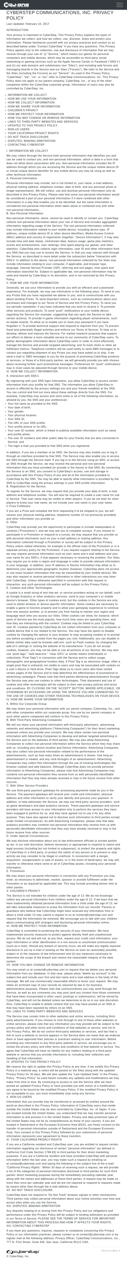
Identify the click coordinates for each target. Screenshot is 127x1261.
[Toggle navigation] (119, 5)
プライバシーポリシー (111, 1251)
